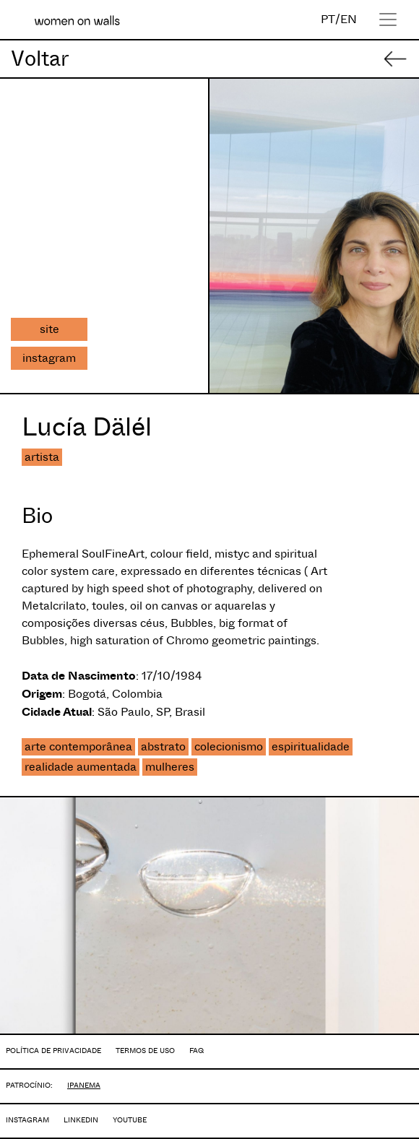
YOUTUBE (130, 1120)
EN (348, 19)
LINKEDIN (81, 1120)
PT (328, 19)
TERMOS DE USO (145, 1050)
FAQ (196, 1050)
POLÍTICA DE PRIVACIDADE (53, 1050)
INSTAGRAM (27, 1120)
